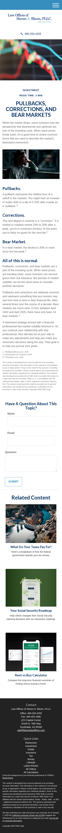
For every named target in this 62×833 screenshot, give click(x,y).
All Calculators (31, 772)
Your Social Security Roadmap (31, 610)
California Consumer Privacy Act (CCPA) (28, 815)
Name (11, 413)
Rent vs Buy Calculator (31, 675)
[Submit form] (13, 481)
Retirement (31, 742)
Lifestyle (31, 762)
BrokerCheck (7, 778)
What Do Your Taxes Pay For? (31, 547)
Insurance (31, 752)
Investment (31, 746)
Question (10, 452)
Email (11, 433)
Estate (31, 749)
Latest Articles (31, 765)
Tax (31, 756)
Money (30, 759)
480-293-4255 (31, 33)
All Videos (31, 769)
